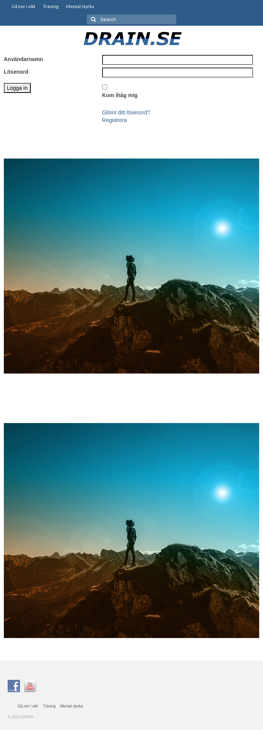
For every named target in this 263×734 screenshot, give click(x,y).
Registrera (114, 120)
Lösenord (16, 72)
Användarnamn (23, 59)
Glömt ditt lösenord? (126, 112)
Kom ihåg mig (120, 95)
